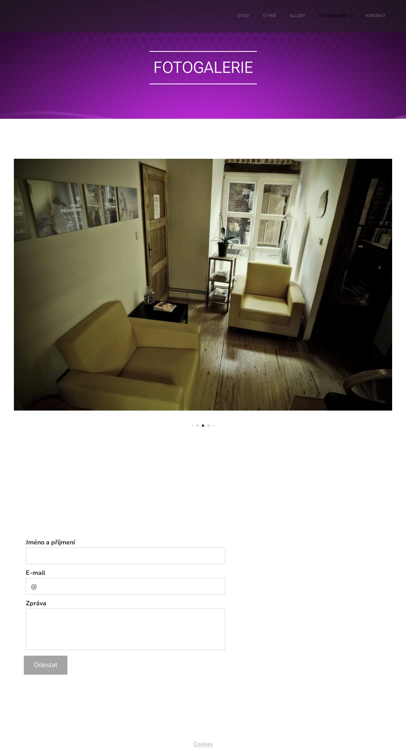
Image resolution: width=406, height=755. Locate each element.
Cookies (203, 744)
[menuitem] (326, 16)
